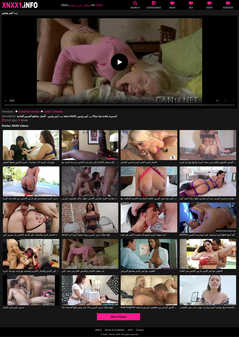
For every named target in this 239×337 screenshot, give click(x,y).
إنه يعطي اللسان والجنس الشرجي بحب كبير (83, 271)
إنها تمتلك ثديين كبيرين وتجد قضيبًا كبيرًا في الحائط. (86, 235)
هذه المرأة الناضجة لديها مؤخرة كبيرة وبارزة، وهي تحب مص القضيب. (208, 307)
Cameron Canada (27, 111)
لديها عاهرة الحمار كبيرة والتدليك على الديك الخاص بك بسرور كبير (31, 235)
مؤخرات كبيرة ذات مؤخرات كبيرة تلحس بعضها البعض (28, 162)
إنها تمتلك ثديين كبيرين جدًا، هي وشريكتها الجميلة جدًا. (87, 307)
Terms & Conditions (114, 329)
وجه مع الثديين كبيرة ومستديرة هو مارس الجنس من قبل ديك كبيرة (31, 198)
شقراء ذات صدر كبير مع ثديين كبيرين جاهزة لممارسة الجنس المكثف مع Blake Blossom (149, 198)
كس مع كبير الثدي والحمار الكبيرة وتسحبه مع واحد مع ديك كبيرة (31, 271)
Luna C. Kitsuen (52, 111)
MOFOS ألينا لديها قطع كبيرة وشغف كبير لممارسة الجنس (207, 235)
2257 (130, 329)
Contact (140, 329)
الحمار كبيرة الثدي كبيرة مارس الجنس (139, 162)
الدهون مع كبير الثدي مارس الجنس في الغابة (201, 271)
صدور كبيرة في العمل (13, 307)
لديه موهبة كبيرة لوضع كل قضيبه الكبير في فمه (143, 235)
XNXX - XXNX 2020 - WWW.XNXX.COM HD (20, 5)
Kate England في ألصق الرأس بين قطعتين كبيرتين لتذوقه (149, 307)
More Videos (119, 317)
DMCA (98, 329)
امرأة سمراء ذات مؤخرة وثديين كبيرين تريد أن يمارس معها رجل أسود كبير (208, 198)
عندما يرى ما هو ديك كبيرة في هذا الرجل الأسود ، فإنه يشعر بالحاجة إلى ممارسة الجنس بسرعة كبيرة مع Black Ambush (90, 162)
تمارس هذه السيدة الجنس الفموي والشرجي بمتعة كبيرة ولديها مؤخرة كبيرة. (208, 162)
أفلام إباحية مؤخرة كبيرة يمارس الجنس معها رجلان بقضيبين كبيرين (90, 198)
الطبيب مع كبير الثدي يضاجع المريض (138, 271)
